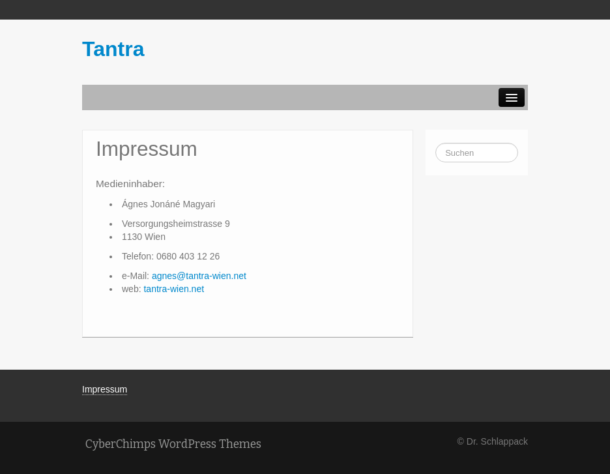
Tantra (113, 49)
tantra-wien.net (173, 289)
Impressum (104, 389)
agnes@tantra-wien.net (199, 276)
